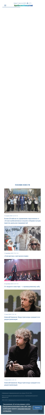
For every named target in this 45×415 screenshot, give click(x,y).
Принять (37, 407)
